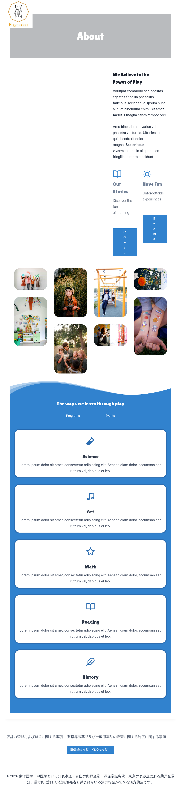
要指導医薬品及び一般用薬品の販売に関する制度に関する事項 (116, 737)
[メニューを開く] (173, 14)
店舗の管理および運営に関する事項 (34, 737)
